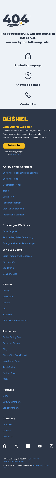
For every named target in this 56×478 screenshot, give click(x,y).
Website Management (13, 208)
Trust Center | (38, 465)
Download (8, 296)
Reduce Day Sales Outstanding (18, 237)
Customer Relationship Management (20, 172)
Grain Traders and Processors (17, 256)
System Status (10, 373)
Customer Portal (11, 178)
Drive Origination (11, 231)
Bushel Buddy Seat (12, 337)
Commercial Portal (12, 184)
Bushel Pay (8, 196)
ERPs (5, 396)
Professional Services (13, 214)
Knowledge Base (11, 361)
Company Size (10, 274)
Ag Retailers (9, 262)
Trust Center (9, 367)
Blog (5, 349)
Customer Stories (11, 343)
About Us (7, 424)
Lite (4, 308)
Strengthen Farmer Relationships (19, 243)
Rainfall (6, 302)
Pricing (6, 290)
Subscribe (14, 145)
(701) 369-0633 (33, 459)
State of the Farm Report (15, 355)
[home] (14, 5)
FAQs (5, 379)
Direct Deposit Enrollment (15, 320)
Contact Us (8, 436)
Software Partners (12, 402)
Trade (6, 190)
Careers (7, 430)
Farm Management (12, 202)
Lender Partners (11, 408)
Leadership (8, 268)
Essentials (7, 314)
